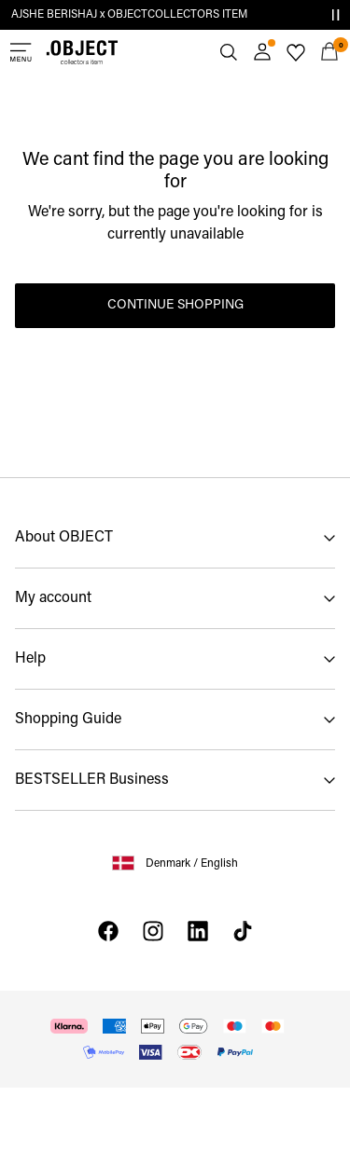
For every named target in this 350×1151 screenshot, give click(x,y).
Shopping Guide (68, 719)
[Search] (228, 52)
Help (30, 658)
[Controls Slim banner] (335, 15)
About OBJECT (64, 537)
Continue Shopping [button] (175, 305)
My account (53, 598)
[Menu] (20, 52)
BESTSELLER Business (92, 780)
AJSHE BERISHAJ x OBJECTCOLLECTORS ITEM (129, 15)
